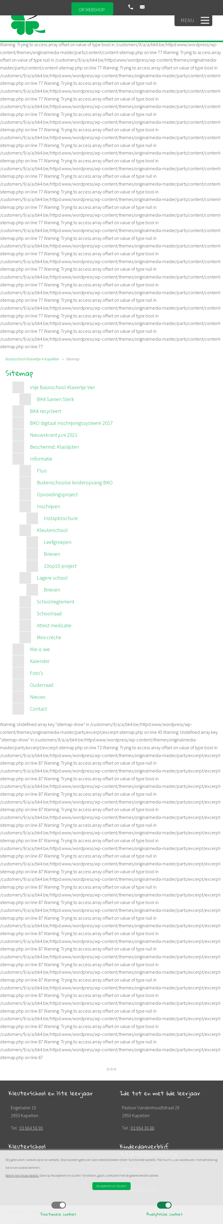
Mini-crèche (49, 637)
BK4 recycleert (45, 411)
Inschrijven (48, 506)
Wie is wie (40, 649)
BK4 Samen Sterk (55, 399)
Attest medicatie (54, 625)
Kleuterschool (52, 530)
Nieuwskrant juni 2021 (54, 435)
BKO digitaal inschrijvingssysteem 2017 (71, 423)
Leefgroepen (57, 542)
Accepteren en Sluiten (111, 1186)
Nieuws (38, 696)
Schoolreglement (55, 601)
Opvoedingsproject (57, 494)
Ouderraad (41, 685)
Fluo (42, 470)
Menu (195, 20)
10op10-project (60, 565)
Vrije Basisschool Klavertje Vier (62, 387)
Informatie (41, 458)
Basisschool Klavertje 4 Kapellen (32, 359)
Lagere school (52, 577)
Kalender (40, 661)
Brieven (52, 554)
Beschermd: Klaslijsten (54, 446)
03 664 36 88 (142, 1128)
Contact (38, 708)
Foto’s (36, 673)
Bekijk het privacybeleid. (22, 1175)
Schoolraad (49, 613)
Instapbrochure (61, 518)
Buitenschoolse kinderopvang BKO (75, 482)
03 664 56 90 (31, 1128)
